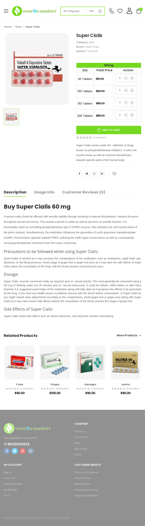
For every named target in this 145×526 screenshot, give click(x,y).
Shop (18, 27)
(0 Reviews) (99, 137)
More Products (127, 335)
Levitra (125, 384)
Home (8, 27)
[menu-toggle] (6, 11)
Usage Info (44, 192)
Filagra (55, 384)
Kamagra (90, 384)
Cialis (19, 384)
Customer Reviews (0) (83, 192)
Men (91, 42)
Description (15, 192)
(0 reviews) (26, 389)
